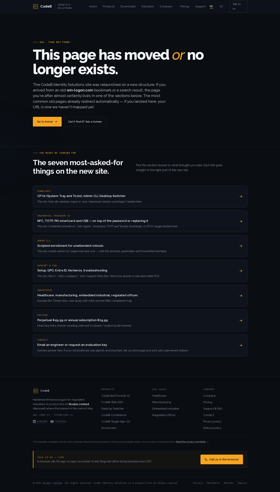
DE (221, 6)
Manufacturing (161, 402)
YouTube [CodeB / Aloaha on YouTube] (58, 421)
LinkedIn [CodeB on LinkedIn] (40, 421)
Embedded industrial (165, 408)
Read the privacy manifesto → (192, 441)
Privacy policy (212, 421)
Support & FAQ (212, 408)
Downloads (128, 6)
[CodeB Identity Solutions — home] (60, 6)
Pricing (184, 6)
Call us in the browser (222, 459)
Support (200, 6)
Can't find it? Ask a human (85, 121)
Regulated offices (163, 415)
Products (109, 6)
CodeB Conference (113, 415)
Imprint (242, 482)
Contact (208, 415)
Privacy (198, 482)
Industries (148, 6)
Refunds (228, 482)
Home (93, 6)
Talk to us (236, 6)
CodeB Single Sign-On (115, 421)
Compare (167, 6)
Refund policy (212, 428)
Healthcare (159, 395)
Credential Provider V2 (115, 395)
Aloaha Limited (52, 482)
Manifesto (213, 482)
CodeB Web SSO (112, 402)
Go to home (47, 121)
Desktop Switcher (112, 408)
